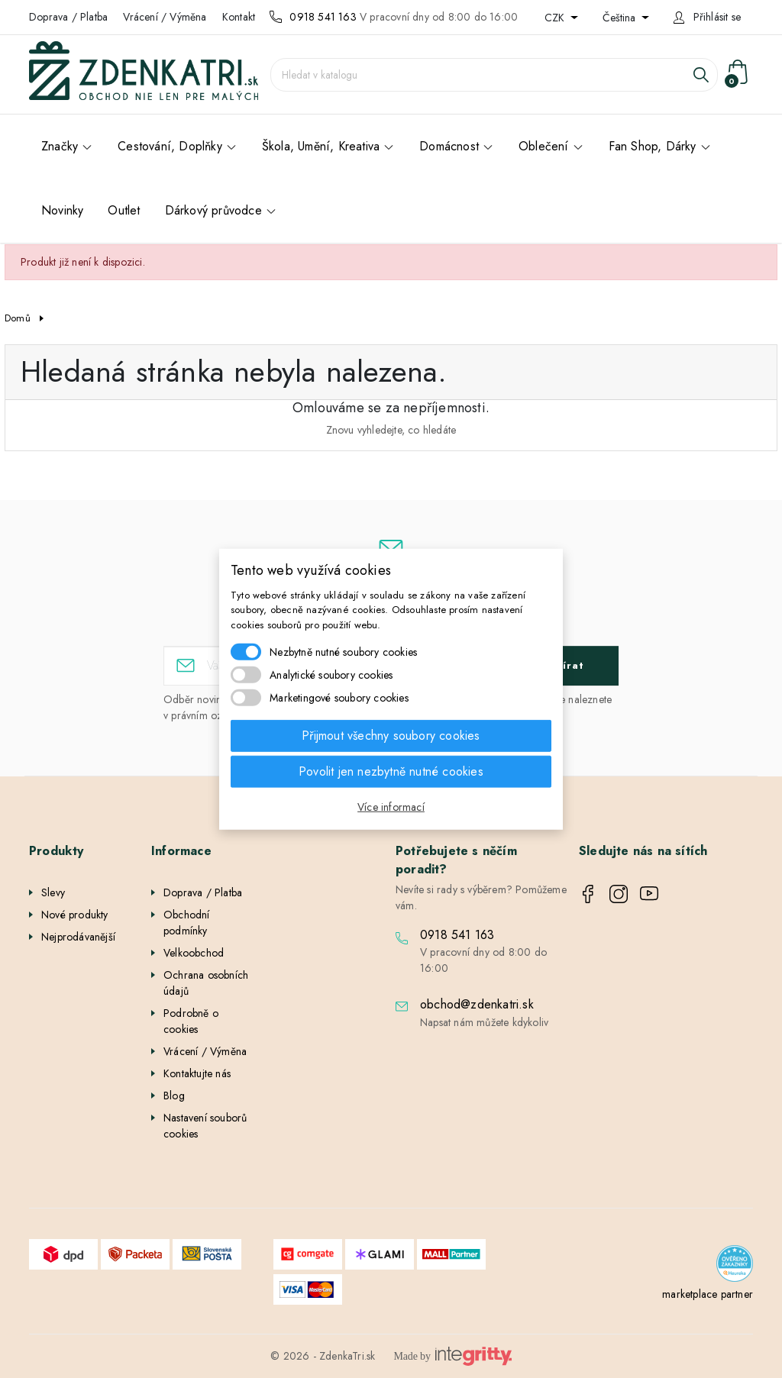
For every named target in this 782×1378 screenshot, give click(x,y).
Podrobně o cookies (190, 1021)
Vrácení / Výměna (164, 16)
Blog (174, 1095)
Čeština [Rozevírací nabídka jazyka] (620, 17)
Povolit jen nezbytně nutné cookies (391, 771)
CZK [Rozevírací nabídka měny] (555, 17)
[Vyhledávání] (494, 75)
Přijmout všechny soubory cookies (391, 735)
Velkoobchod (193, 952)
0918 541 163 (322, 16)
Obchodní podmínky (186, 922)
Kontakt (238, 16)
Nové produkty (74, 914)
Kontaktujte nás (197, 1073)
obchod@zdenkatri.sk (477, 1004)
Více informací (391, 807)
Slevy (53, 892)
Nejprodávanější (78, 936)
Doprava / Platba (68, 16)
